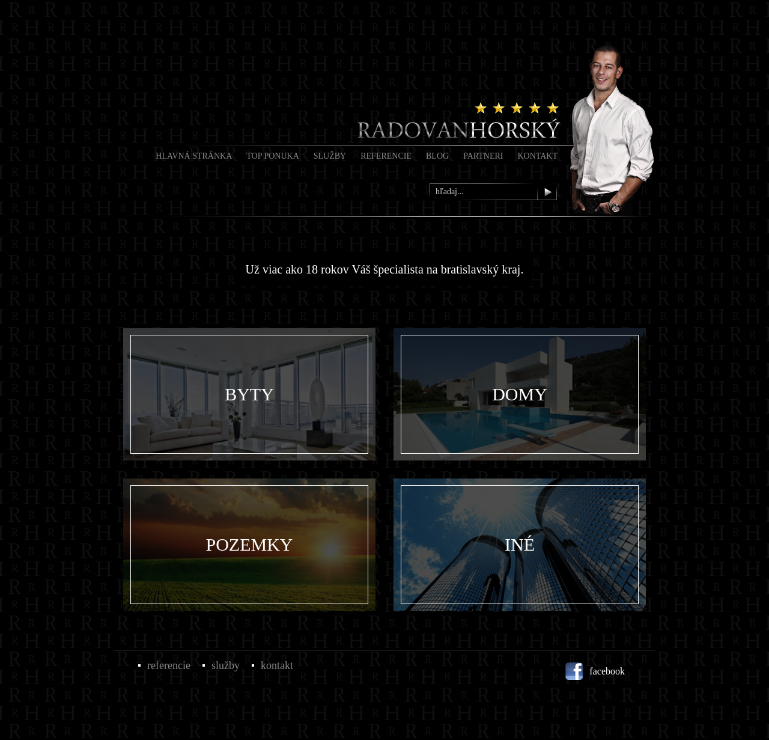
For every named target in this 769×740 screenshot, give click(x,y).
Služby (330, 156)
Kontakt (537, 156)
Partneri (483, 156)
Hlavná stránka (194, 156)
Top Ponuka (272, 156)
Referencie (386, 156)
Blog (437, 156)
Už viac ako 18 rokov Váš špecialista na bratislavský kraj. (385, 269)
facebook (607, 671)
